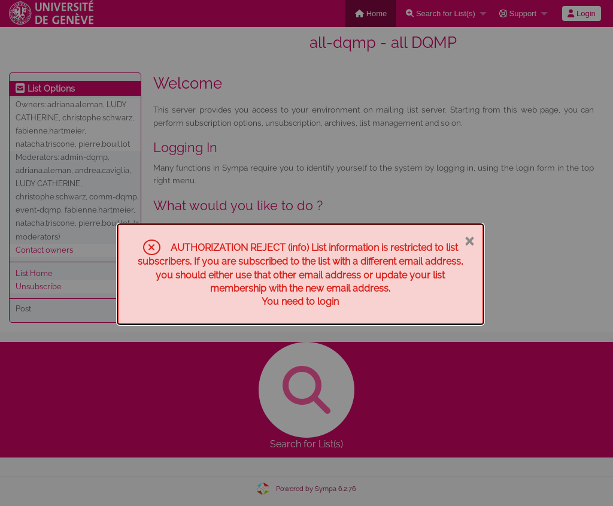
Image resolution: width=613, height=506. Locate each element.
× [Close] (469, 240)
